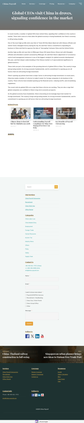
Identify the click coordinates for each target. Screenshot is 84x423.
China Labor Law (30, 219)
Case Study (61, 379)
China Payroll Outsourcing (33, 198)
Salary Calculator (63, 374)
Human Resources (30, 234)
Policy (27, 248)
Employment (29, 226)
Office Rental (29, 209)
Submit (29, 323)
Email (26, 283)
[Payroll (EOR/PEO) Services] (25, 294)
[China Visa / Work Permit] (25, 300)
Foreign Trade (29, 230)
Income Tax (28, 237)
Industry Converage (37, 374)
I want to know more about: (33, 292)
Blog (59, 376)
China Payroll (9, 4)
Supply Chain (29, 256)
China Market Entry (31, 222)
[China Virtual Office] (25, 302)
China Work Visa (30, 206)
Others (27, 245)
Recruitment (29, 202)
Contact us (34, 376)
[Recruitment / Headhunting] (25, 297)
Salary (27, 252)
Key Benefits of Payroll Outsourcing (64, 123)
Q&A (59, 381)
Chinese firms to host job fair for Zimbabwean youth (20, 123)
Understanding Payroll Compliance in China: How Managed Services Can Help (42, 125)
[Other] (25, 305)
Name (27, 275)
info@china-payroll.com (32, 270)
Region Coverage (36, 371)
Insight (60, 371)
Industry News (29, 241)
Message (28, 310)
